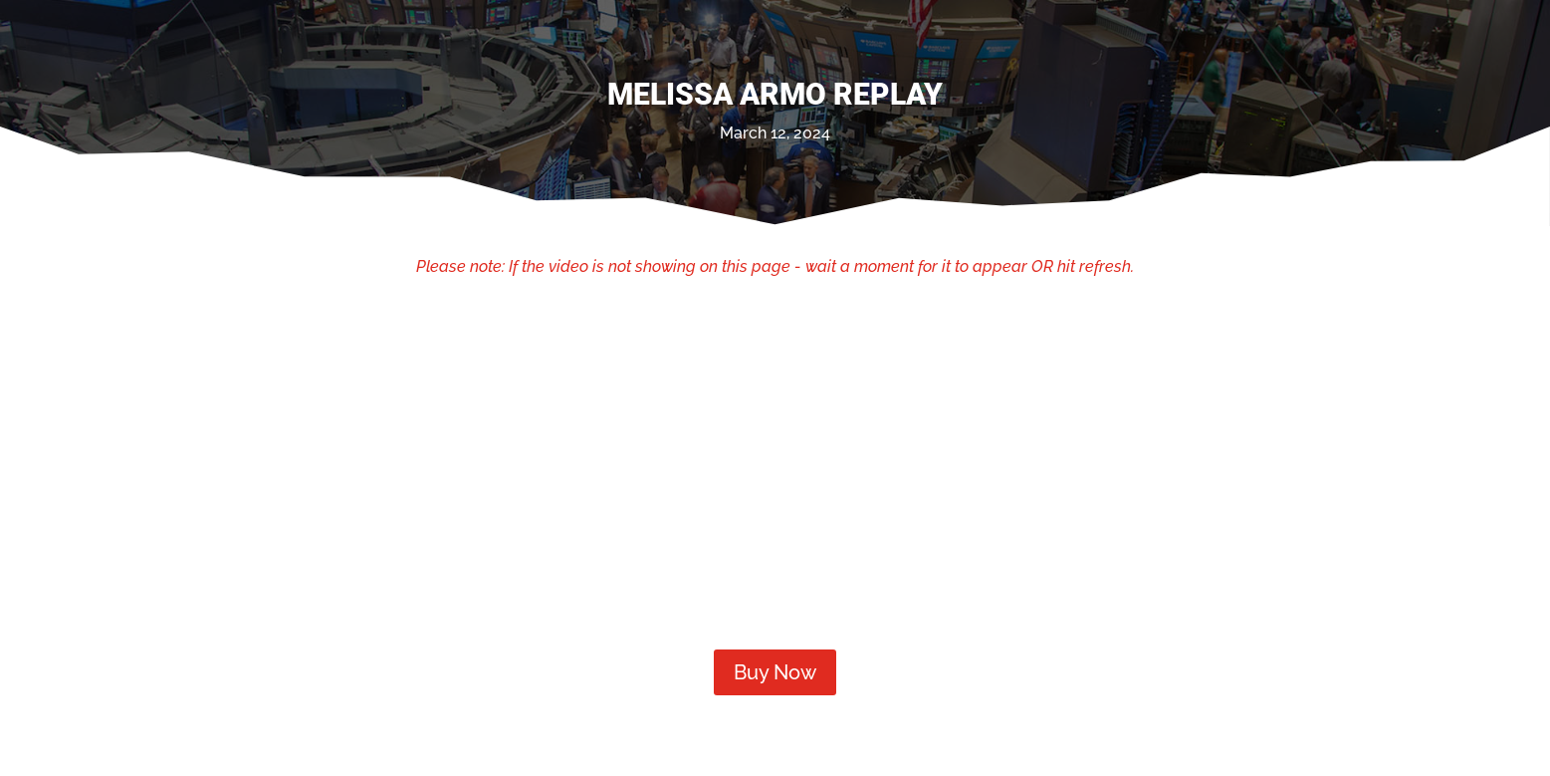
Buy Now (775, 672)
